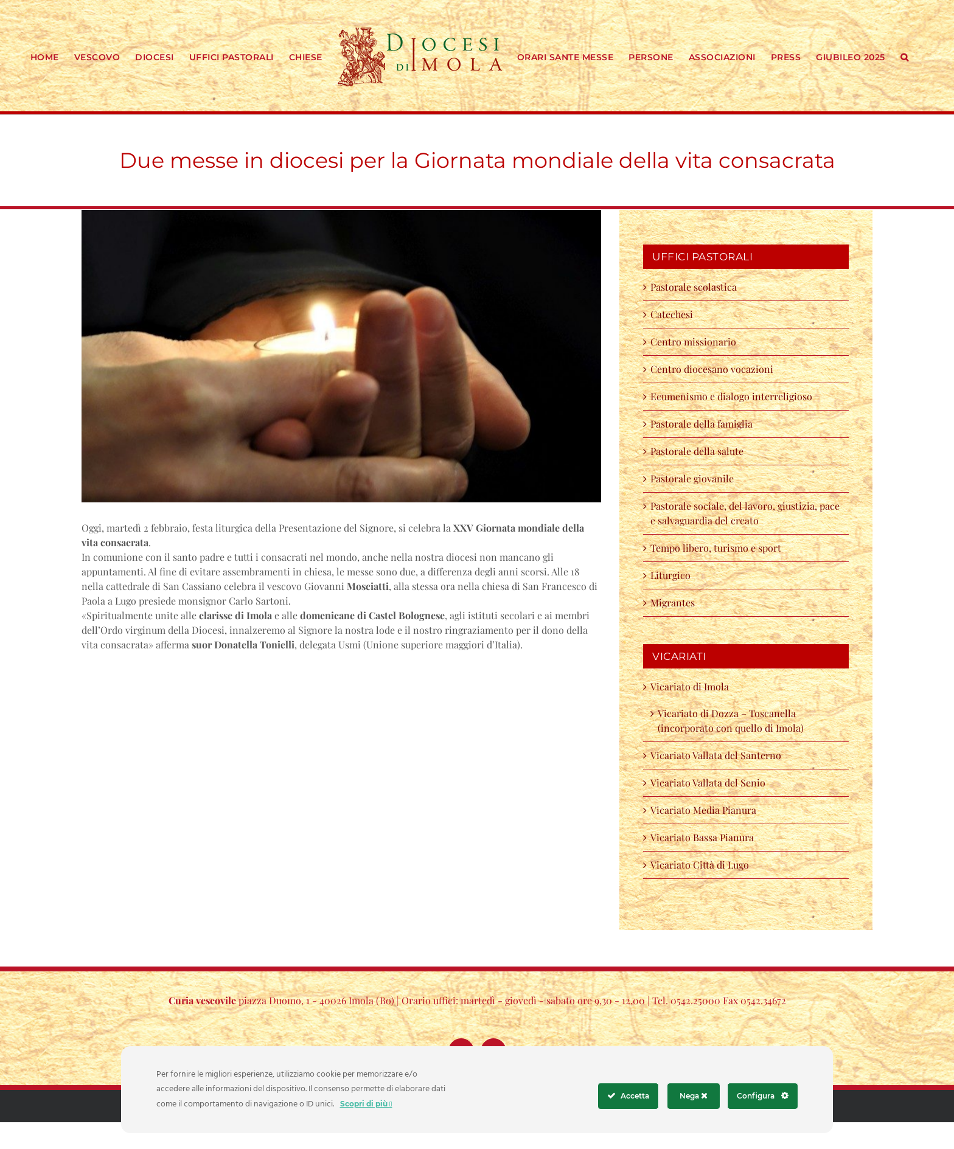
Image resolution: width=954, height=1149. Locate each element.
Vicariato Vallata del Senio (707, 782)
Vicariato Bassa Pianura (702, 837)
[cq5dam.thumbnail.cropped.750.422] (341, 356)
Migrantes (672, 602)
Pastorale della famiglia (701, 423)
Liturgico (670, 575)
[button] (904, 56)
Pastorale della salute (696, 451)
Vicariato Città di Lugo (699, 864)
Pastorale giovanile (692, 478)
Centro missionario (693, 341)
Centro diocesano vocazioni (714, 369)
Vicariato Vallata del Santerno (715, 755)
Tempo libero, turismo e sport (715, 547)
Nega (694, 1095)
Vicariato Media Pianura (703, 810)
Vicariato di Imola (689, 686)
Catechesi (671, 314)
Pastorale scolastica (693, 286)
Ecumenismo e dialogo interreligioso (731, 396)
